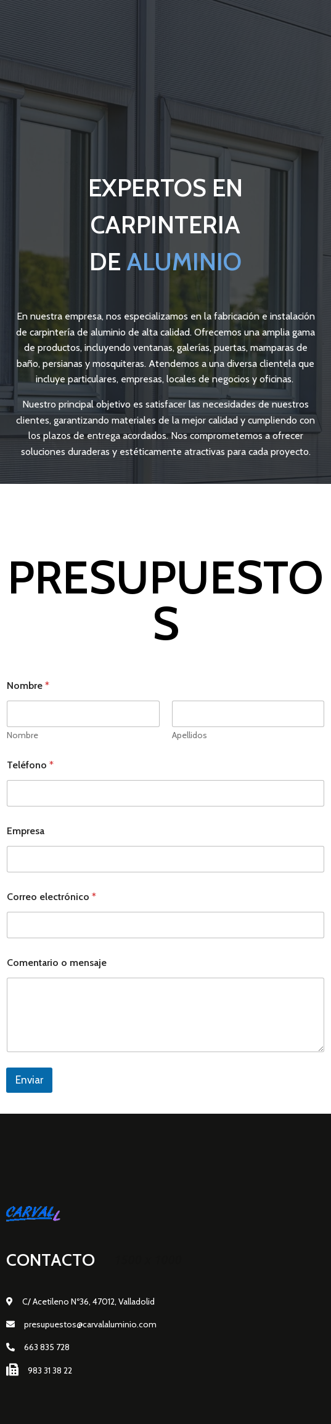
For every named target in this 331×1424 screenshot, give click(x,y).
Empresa (25, 831)
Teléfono (30, 765)
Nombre (22, 735)
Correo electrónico (51, 897)
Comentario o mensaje (57, 962)
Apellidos (189, 735)
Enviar (29, 1080)
